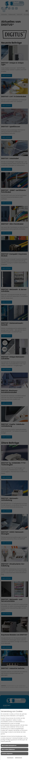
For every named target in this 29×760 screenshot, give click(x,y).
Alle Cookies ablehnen (8, 749)
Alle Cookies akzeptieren (9, 745)
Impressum (10, 757)
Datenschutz (18, 757)
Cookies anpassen (7, 753)
